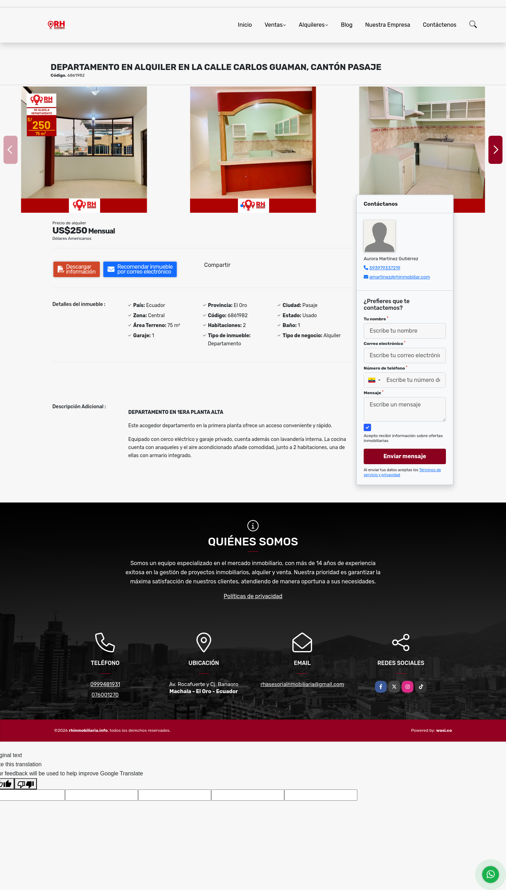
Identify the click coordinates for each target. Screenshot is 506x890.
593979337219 (384, 267)
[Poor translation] (25, 783)
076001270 (105, 695)
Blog (346, 24)
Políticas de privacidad (253, 596)
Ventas (274, 24)
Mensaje (373, 393)
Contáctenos (439, 24)
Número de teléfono (385, 368)
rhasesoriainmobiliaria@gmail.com (302, 684)
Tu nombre (376, 319)
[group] (84, 150)
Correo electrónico (385, 343)
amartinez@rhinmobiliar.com (399, 277)
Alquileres (312, 24)
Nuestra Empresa (387, 24)
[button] (241, 205)
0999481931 (105, 684)
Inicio (245, 24)
